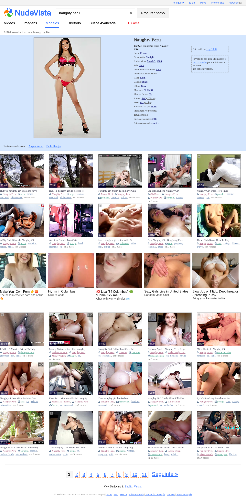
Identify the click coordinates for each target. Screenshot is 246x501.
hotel (80, 243)
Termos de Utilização (155, 494)
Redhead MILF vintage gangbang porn (115, 447)
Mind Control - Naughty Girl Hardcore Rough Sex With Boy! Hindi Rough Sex (213, 349)
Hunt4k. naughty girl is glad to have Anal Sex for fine (18, 190)
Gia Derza (155, 194)
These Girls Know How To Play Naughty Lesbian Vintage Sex (213, 240)
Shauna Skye (223, 451)
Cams (135, 23)
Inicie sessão (200, 62)
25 (148, 90)
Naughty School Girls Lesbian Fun (18, 398)
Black (145, 81)
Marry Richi (107, 194)
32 (145, 90)
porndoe (221, 194)
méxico (174, 454)
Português (177, 2)
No (150, 94)
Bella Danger (53, 146)
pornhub (105, 197)
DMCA (123, 494)
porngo (73, 243)
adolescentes (16, 197)
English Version (133, 486)
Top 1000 (211, 49)
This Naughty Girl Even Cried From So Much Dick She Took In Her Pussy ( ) (67, 447)
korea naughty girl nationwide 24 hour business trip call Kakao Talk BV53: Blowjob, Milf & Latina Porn (117, 240)
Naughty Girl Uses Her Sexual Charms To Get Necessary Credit (213, 190)
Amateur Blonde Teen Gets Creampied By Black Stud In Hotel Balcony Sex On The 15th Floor (67, 240)
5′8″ (144, 98)
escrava (33, 451)
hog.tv (73, 194)
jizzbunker (124, 243)
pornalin (170, 197)
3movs (55, 405)
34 (152, 90)
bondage (201, 405)
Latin (142, 77)
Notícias (171, 494)
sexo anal (4, 197)
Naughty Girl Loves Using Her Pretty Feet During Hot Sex (19, 447)
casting (230, 194)
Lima (158, 69)
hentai (107, 247)
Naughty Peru (9, 194)
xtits (170, 243)
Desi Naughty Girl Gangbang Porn (165, 240)
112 (142, 102)
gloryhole (4, 356)
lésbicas (235, 243)
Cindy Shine (174, 401)
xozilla (122, 451)
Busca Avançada (102, 23)
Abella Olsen (174, 451)
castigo (235, 401)
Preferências (217, 2)
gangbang (178, 243)
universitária (5, 405)
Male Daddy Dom (176, 352)
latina (133, 243)
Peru (141, 65)
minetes (200, 197)
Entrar (192, 2)
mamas (179, 197)
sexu (22, 194)
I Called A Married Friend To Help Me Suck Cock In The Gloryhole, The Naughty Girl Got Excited (19, 349)
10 (134, 474)
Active (156, 123)
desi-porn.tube (27, 352)
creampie (53, 247)
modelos (52, 23)
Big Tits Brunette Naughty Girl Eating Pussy (163, 190)
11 (144, 474)
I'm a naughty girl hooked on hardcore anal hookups (113, 398)
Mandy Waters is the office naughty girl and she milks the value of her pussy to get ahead (67, 349)
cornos (30, 194)
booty (65, 454)
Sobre (109, 494)
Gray (143, 86)
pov (207, 197)
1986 (159, 61)
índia (160, 247)
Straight (150, 57)
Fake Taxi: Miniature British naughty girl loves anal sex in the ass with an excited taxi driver (68, 398)
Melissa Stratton (59, 352)
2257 (116, 494)
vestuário (32, 243)
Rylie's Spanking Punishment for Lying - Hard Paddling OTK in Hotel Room (215, 398)
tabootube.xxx (157, 356)
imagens (30, 23)
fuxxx (23, 243)
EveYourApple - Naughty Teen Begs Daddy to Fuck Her (166, 349)
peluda (3, 247)
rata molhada (172, 356)
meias (10, 247)
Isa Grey (123, 352)
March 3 (151, 61)
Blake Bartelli (206, 454)
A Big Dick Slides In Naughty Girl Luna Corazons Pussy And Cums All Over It (18, 240)
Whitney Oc (156, 197)
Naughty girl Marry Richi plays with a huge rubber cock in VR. (117, 190)
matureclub (124, 401)
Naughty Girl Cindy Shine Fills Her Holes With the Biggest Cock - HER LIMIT (166, 398)
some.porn (222, 454)
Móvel (203, 2)
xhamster (136, 352)
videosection (156, 454)
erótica (124, 197)
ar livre (200, 247)
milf (100, 247)
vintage (226, 243)
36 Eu (153, 106)
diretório (74, 23)
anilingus (168, 405)
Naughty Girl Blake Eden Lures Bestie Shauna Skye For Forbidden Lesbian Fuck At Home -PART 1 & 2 (215, 447)
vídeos (9, 23)
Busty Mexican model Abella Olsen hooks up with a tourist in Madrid (166, 447)
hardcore (201, 356)
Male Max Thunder (61, 401)
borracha (115, 197)
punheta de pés (7, 454)
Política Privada (136, 494)
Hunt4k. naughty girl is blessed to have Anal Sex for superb (66, 190)
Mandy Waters (59, 356)
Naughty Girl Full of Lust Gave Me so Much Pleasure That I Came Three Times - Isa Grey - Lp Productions (117, 349)
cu (60, 247)
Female (144, 53)
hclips (72, 451)
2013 (154, 119)
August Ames (35, 146)
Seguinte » (165, 474)
